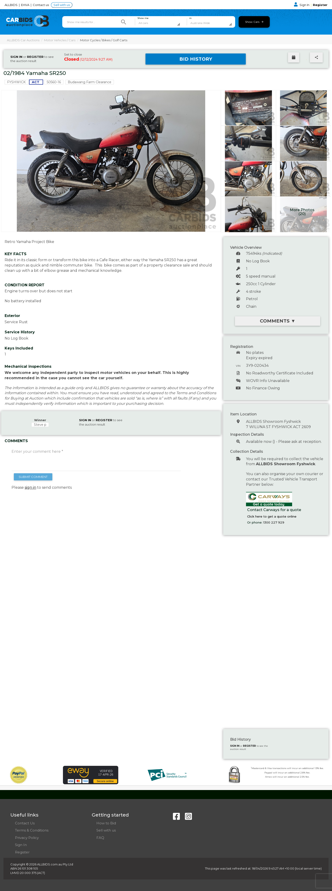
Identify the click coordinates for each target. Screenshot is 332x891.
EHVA (25, 5)
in (190, 18)
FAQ (100, 837)
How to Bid (106, 823)
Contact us (41, 5)
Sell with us (61, 5)
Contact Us (25, 823)
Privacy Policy (27, 837)
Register (320, 5)
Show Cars (254, 22)
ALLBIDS (11, 5)
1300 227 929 (273, 522)
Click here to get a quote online (271, 516)
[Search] (123, 22)
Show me (142, 18)
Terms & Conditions (31, 830)
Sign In (302, 5)
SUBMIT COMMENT (33, 477)
